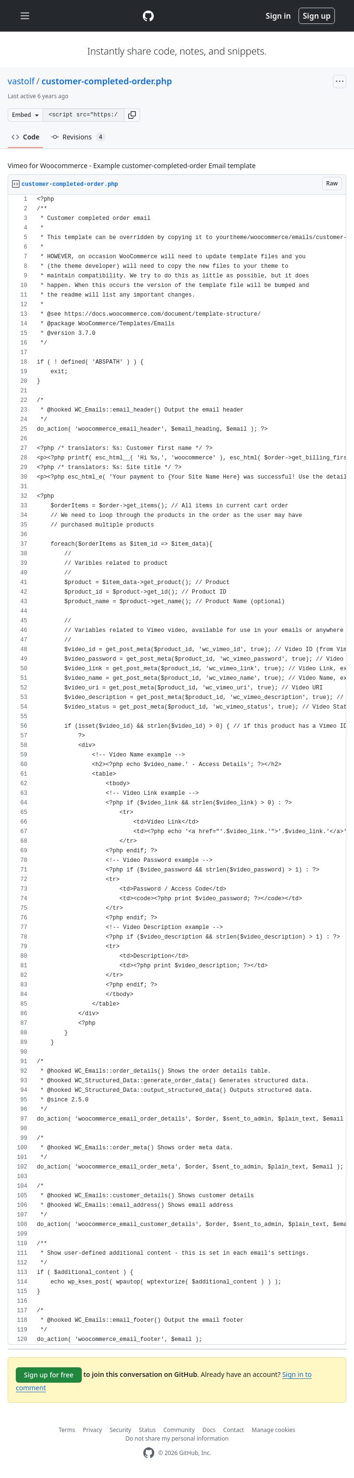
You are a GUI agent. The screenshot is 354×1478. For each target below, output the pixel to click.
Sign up (317, 16)
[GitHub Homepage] (149, 1453)
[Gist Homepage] (148, 16)
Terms (67, 1430)
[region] (177, 770)
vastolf (21, 81)
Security (120, 1430)
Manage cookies (273, 1430)
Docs (209, 1430)
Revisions (78, 137)
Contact (233, 1430)
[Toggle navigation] (25, 16)
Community (179, 1430)
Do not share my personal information (177, 1438)
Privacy (92, 1430)
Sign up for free (49, 1374)
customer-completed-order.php (107, 81)
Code (25, 136)
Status (147, 1430)
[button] (132, 115)
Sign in (278, 16)
